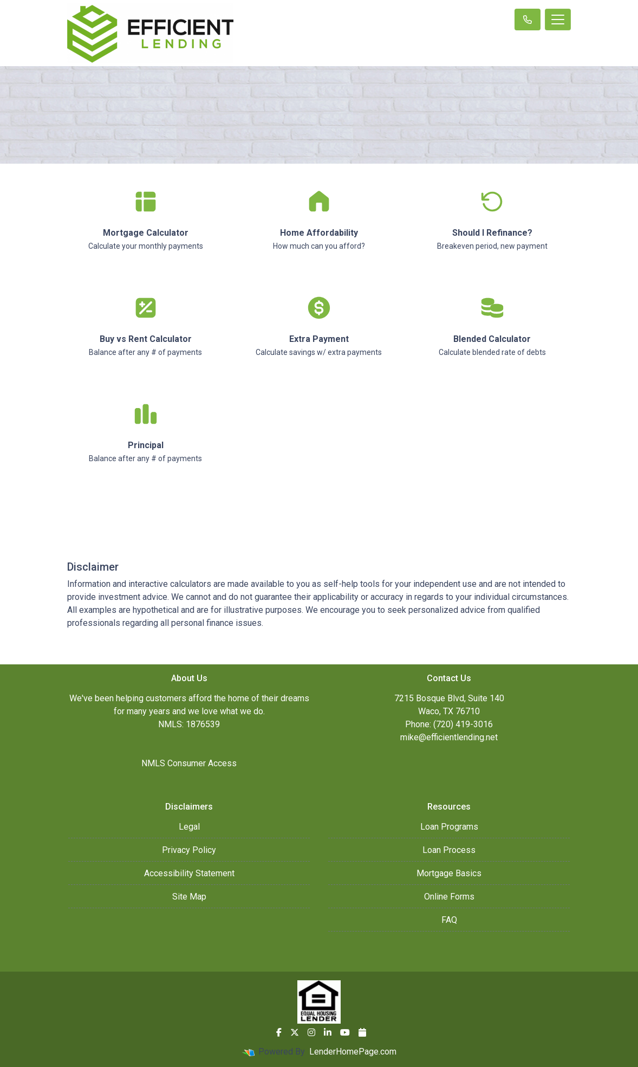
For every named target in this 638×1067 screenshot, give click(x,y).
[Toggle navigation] (558, 19)
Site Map (189, 896)
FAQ (449, 920)
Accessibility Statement (189, 873)
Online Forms (449, 896)
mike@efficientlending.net (449, 737)
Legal (189, 827)
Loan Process (449, 850)
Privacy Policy (189, 850)
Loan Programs (449, 827)
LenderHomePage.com (352, 1051)
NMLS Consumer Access (189, 763)
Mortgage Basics (448, 873)
